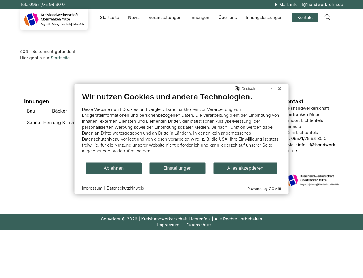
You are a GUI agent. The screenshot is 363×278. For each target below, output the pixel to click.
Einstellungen (177, 168)
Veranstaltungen (165, 17)
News (134, 17)
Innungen (200, 17)
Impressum (168, 225)
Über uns (227, 17)
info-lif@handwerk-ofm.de (316, 4)
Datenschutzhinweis (125, 188)
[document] (181, 127)
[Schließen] (280, 88)
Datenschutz (199, 225)
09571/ (36, 4)
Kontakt (305, 17)
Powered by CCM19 (264, 188)
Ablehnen (114, 168)
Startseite (109, 17)
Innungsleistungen (264, 17)
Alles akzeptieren (245, 168)
